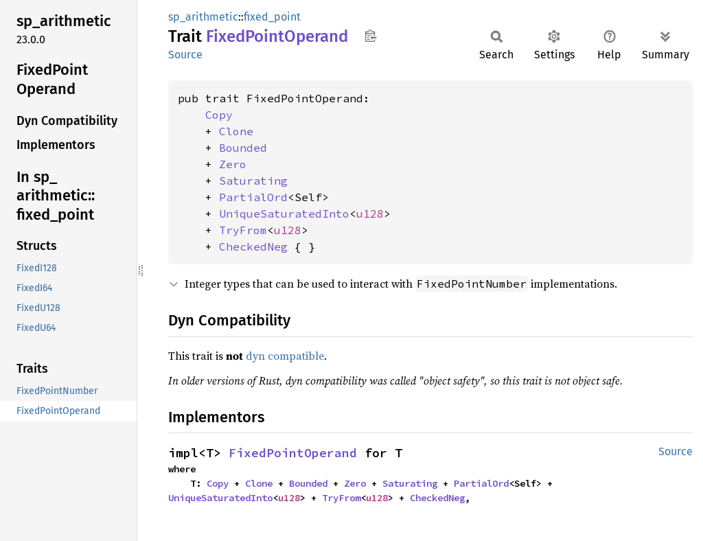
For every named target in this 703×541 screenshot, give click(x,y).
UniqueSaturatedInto (284, 213)
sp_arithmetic (203, 16)
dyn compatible (285, 355)
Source (185, 54)
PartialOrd (253, 197)
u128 (370, 213)
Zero (232, 164)
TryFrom (243, 230)
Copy (219, 115)
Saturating (253, 180)
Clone (236, 131)
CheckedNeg (253, 246)
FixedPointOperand (293, 453)
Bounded (243, 147)
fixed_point (272, 16)
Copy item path (370, 35)
